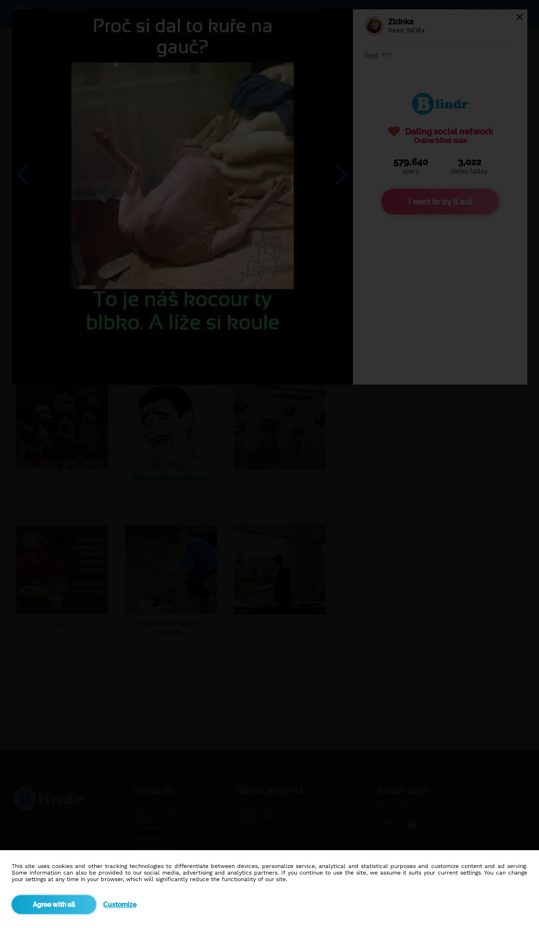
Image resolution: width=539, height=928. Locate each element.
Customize (119, 904)
